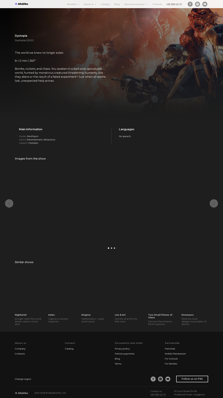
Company (20, 348)
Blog (117, 4)
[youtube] (204, 4)
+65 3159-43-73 (174, 4)
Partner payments (124, 353)
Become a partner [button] (135, 4)
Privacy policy (122, 348)
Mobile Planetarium (175, 353)
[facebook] (190, 4)
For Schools (171, 358)
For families (171, 363)
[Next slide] (214, 203)
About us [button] (89, 4)
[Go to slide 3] (114, 248)
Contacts (157, 4)
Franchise (170, 348)
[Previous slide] (9, 203)
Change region (23, 379)
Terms (118, 363)
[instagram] (197, 4)
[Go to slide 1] (108, 248)
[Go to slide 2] (111, 248)
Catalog (105, 4)
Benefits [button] (72, 4)
